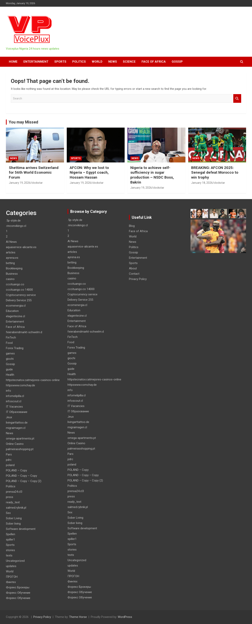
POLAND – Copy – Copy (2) (23, 481)
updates (11, 566)
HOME (13, 61)
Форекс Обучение (18, 592)
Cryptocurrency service (21, 295)
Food (9, 343)
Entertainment (35, 61)
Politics (79, 61)
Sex (8, 513)
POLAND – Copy (16, 470)
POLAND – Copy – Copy (21, 476)
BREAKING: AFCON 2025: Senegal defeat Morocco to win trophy (214, 172)
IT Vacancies (14, 406)
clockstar (37, 182)
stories (10, 550)
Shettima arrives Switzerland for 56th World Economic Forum (33, 172)
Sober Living (14, 518)
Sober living (13, 523)
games (10, 353)
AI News (11, 242)
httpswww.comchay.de (20, 385)
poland (10, 465)
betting (10, 263)
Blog (132, 226)
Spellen (10, 534)
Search (237, 98)
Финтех (11, 582)
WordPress (125, 617)
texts (9, 555)
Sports (60, 61)
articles (10, 252)
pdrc (9, 460)
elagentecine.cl (15, 316)
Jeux (9, 417)
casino (10, 279)
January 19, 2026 (19, 182)
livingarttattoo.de (17, 422)
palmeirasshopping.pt (19, 449)
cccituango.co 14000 (19, 289)
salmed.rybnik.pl (16, 507)
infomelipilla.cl (15, 396)
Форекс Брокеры (17, 587)
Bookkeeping (14, 268)
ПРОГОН (12, 577)
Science (129, 61)
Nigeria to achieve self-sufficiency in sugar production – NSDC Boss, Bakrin (152, 175)
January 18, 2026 (202, 182)
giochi (10, 359)
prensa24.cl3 (14, 491)
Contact (134, 273)
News (112, 61)
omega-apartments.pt (20, 438)
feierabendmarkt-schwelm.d (24, 332)
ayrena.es (12, 258)
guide (9, 369)
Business (12, 273)
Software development (20, 529)
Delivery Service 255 (19, 300)
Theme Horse (78, 617)
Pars (9, 454)
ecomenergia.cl (16, 305)
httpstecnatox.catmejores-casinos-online (33, 380)
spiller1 (10, 539)
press (9, 497)
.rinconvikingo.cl (16, 226)
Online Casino (15, 444)
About (133, 268)
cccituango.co (15, 284)
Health (10, 374)
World (97, 61)
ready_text (13, 502)
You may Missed (23, 122)
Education (12, 311)
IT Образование (16, 412)
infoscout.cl (13, 401)
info (8, 390)
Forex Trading (14, 348)
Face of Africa (154, 61)
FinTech (11, 337)
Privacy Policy (138, 279)
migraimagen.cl (15, 428)
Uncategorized (15, 561)
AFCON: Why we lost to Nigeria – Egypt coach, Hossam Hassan (89, 172)
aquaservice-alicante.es (21, 247)
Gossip (177, 61)
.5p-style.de (13, 220)
